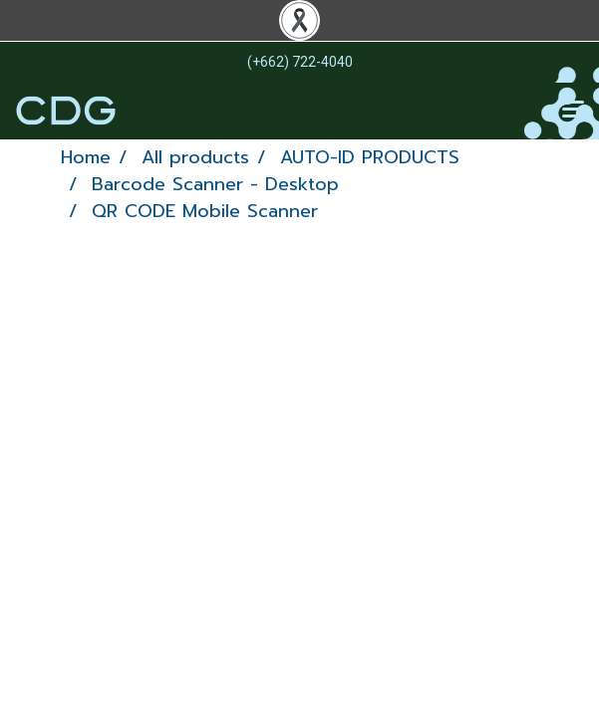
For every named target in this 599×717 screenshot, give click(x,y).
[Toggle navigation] (573, 110)
